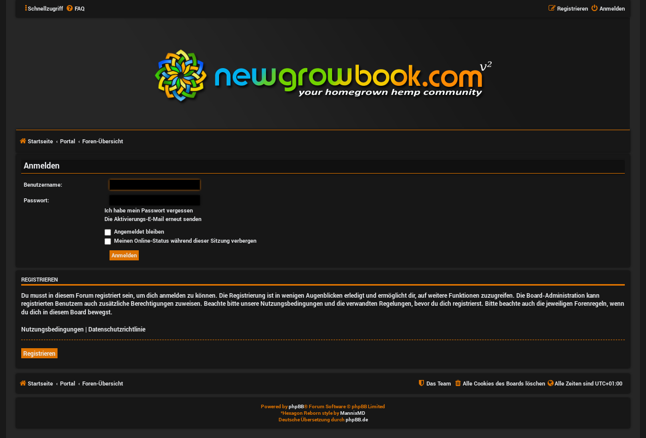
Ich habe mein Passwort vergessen (148, 210)
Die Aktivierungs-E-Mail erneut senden (152, 219)
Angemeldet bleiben (134, 231)
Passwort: (36, 200)
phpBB (296, 406)
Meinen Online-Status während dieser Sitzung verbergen (180, 240)
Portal (67, 141)
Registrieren (39, 353)
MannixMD (352, 413)
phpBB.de (357, 419)
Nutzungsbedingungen (52, 329)
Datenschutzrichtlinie (116, 329)
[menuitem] (75, 9)
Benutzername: (43, 184)
